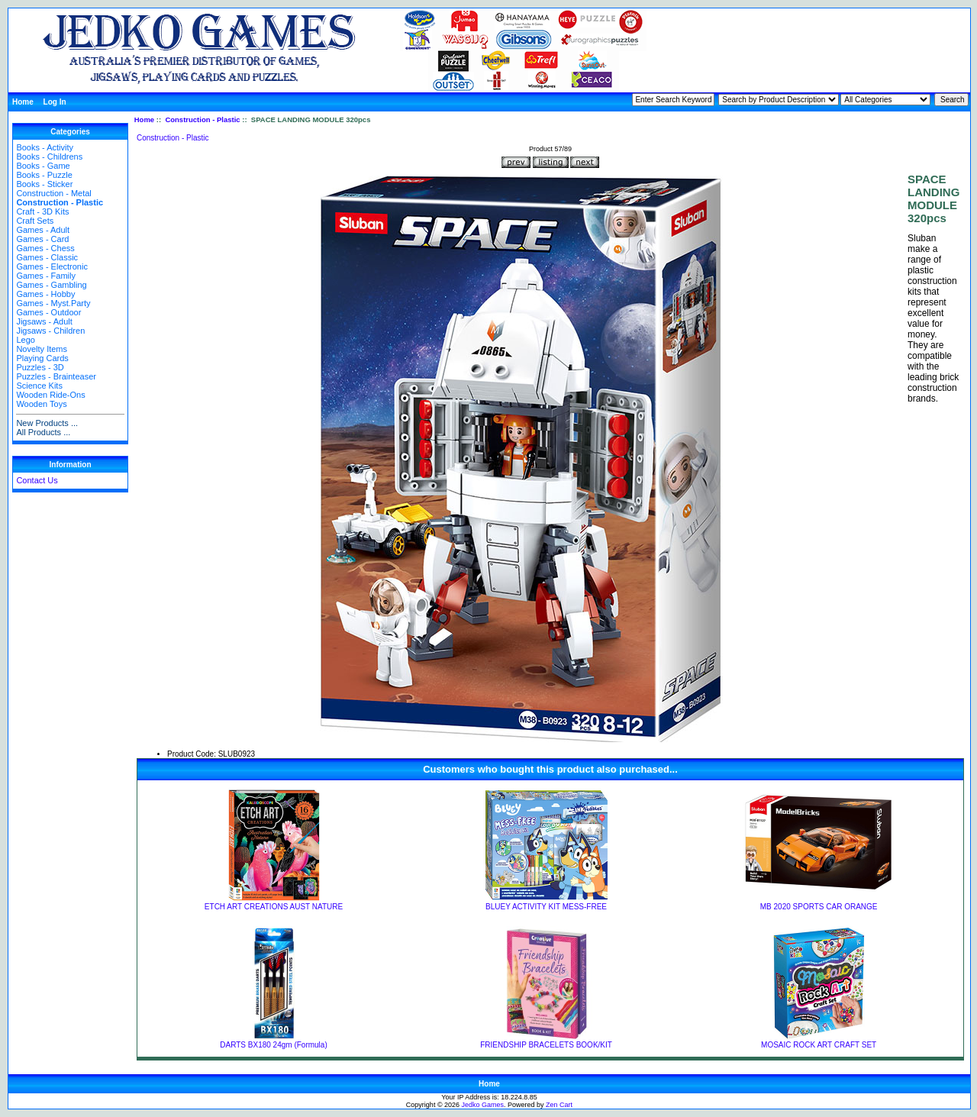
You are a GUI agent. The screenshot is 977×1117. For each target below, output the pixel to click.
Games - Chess (45, 248)
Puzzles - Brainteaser (56, 376)
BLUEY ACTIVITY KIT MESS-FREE (546, 906)
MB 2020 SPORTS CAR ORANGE (819, 906)
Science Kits (39, 385)
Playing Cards (42, 358)
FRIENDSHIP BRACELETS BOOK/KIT (546, 1045)
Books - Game (42, 165)
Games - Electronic (52, 266)
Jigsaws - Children (50, 330)
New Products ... (47, 423)
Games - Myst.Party (53, 303)
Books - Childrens (49, 156)
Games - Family (46, 275)
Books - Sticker (44, 184)
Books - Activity (44, 147)
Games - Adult (42, 229)
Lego (25, 339)
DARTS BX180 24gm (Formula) (273, 1045)
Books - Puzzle (44, 174)
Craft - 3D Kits (42, 211)
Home (23, 102)
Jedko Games (483, 1105)
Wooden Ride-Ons (50, 394)
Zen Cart (559, 1105)
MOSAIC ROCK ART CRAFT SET (818, 1045)
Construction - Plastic (202, 119)
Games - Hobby (45, 294)
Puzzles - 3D (39, 367)
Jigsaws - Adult (44, 321)
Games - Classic (47, 257)
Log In (55, 102)
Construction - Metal (53, 193)
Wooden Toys (41, 403)
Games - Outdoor (48, 312)
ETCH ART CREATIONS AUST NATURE (274, 906)
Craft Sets (34, 220)
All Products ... (43, 432)
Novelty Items (41, 349)
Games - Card (42, 239)
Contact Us (36, 480)
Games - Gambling (51, 284)
